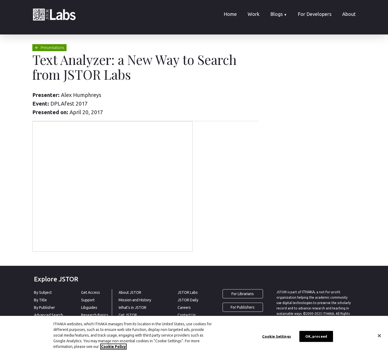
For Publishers (243, 307)
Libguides (89, 307)
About (349, 14)
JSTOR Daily (188, 300)
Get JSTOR (128, 315)
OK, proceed (316, 336)
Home (230, 14)
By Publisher (44, 307)
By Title (40, 300)
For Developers (314, 14)
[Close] (379, 335)
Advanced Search (48, 315)
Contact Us (187, 315)
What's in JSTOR (132, 307)
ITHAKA (308, 292)
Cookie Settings (276, 336)
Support (88, 300)
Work (253, 14)
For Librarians (242, 294)
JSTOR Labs (188, 292)
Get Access (90, 292)
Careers (184, 307)
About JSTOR (130, 292)
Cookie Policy (113, 346)
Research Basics (94, 315)
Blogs (278, 14)
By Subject (43, 292)
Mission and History (135, 300)
